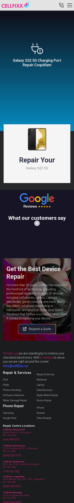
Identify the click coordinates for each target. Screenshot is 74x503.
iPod (5, 379)
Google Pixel (9, 418)
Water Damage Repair (15, 400)
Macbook (42, 379)
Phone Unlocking (12, 390)
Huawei (41, 413)
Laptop (40, 385)
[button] (37, 223)
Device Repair (44, 400)
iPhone (40, 407)
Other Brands (44, 418)
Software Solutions (13, 395)
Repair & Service (45, 374)
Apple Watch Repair (47, 395)
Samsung (8, 413)
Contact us (10, 353)
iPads (6, 385)
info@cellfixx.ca (15, 366)
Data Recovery (45, 390)
